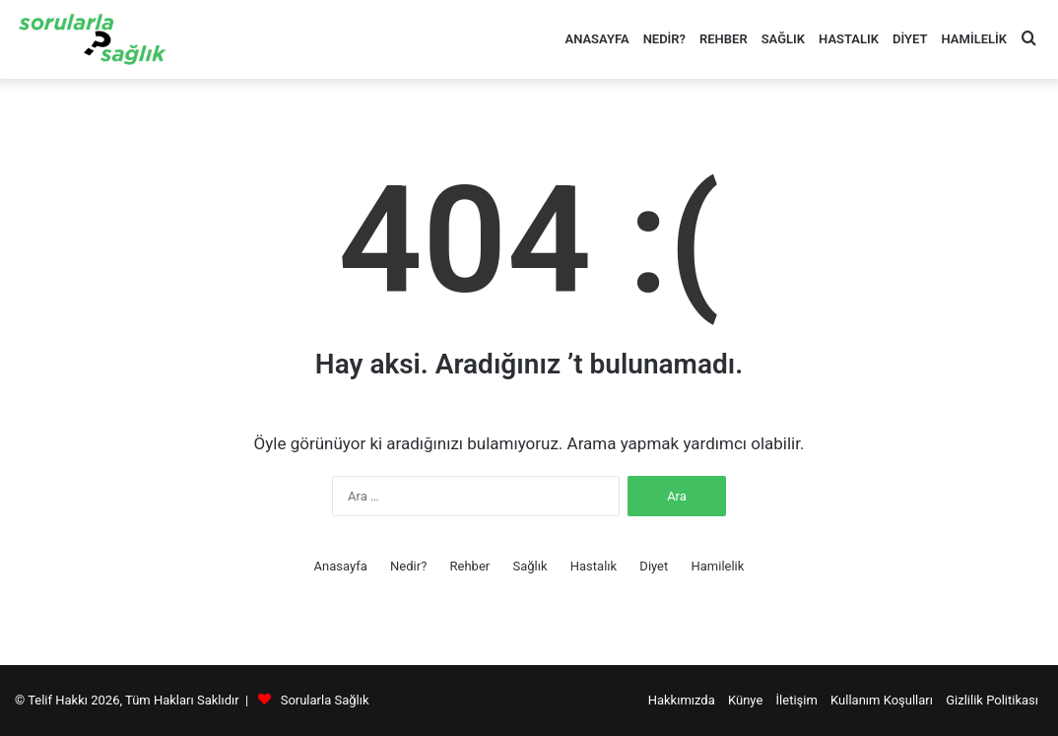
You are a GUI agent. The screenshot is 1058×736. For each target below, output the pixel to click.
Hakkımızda (681, 700)
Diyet (910, 39)
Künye (745, 700)
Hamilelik (974, 39)
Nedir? (664, 39)
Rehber (723, 39)
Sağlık (783, 39)
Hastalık (849, 39)
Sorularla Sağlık (325, 700)
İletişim (797, 700)
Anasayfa (596, 39)
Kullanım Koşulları (881, 700)
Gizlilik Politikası (992, 700)
